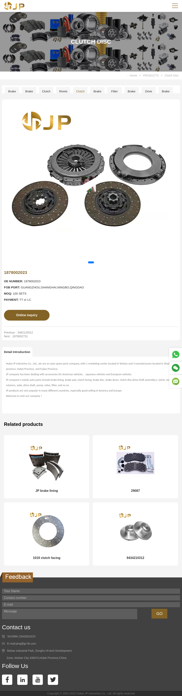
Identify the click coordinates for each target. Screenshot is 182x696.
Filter (114, 91)
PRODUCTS (151, 75)
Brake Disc (97, 93)
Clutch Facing (46, 93)
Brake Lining (12, 93)
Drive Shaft (148, 93)
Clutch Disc (172, 75)
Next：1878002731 (16, 336)
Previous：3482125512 (18, 332)
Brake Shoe (131, 93)
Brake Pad (29, 93)
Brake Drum (166, 93)
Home (133, 75)
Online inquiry (26, 315)
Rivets (63, 91)
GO (159, 613)
